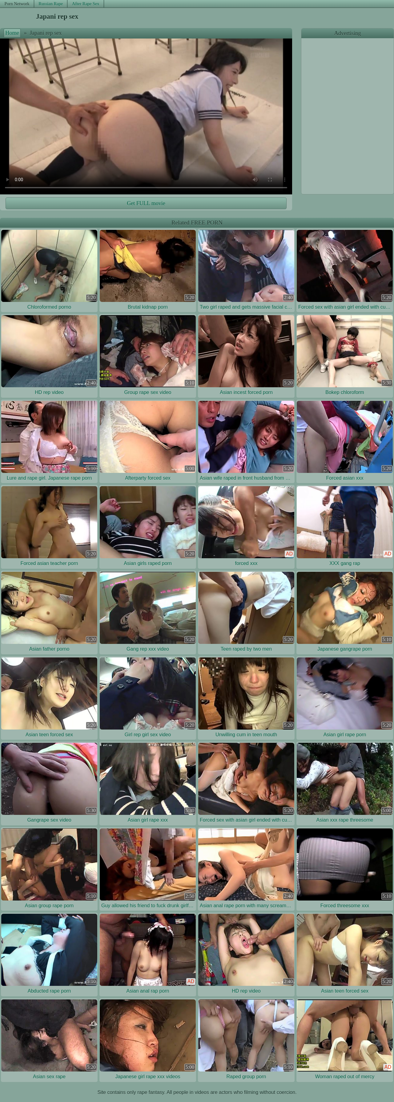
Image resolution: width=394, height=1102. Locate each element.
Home (12, 33)
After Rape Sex (85, 3)
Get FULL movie (146, 203)
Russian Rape (50, 3)
